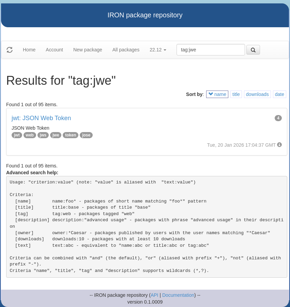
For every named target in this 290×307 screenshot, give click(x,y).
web (30, 135)
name (217, 94)
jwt (17, 135)
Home (29, 49)
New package (87, 49)
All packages (125, 49)
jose (86, 135)
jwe (55, 135)
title (236, 94)
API (154, 295)
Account (54, 49)
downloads (257, 94)
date (279, 94)
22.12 (158, 49)
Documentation (178, 295)
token (70, 135)
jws (43, 135)
